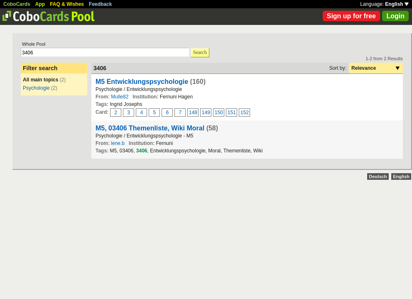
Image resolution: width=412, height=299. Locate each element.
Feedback (100, 4)
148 (193, 112)
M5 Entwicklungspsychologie (142, 81)
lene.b (118, 143)
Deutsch (378, 176)
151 (232, 112)
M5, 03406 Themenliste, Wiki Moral (150, 128)
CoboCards (16, 4)
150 (219, 112)
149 (206, 112)
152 (244, 112)
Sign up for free (351, 16)
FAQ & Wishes (67, 4)
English (397, 4)
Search (200, 52)
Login (395, 16)
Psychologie (36, 88)
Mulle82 (119, 97)
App (40, 4)
